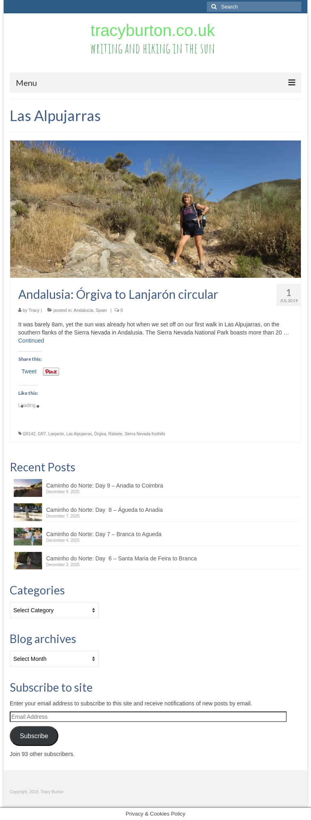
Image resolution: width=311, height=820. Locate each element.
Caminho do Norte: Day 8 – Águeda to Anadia (104, 510)
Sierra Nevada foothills (145, 434)
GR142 (29, 434)
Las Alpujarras (79, 434)
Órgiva (100, 434)
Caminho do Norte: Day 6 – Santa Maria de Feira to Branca (121, 558)
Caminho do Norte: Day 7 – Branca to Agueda (104, 534)
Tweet (28, 371)
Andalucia (83, 310)
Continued (31, 340)
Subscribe (34, 736)
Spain (101, 310)
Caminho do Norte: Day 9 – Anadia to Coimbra (104, 485)
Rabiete (115, 434)
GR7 (42, 434)
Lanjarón (56, 434)
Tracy (34, 310)
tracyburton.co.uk (153, 30)
